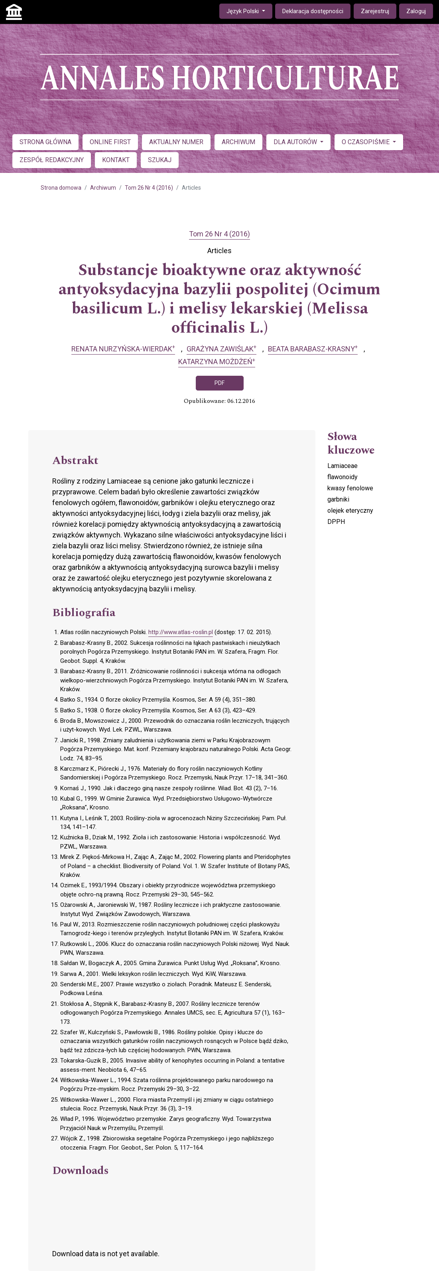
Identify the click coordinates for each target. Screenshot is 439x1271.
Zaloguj (416, 11)
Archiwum (103, 187)
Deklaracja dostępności (312, 11)
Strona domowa (61, 187)
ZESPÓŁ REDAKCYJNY (52, 160)
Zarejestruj (375, 11)
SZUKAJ (159, 160)
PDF (219, 383)
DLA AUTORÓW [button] (296, 142)
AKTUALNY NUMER (176, 142)
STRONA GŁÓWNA (45, 142)
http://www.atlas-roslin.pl (180, 632)
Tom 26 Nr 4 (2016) (149, 187)
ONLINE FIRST (110, 142)
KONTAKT (116, 160)
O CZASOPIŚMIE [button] (366, 142)
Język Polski (249, 10)
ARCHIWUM (238, 142)
